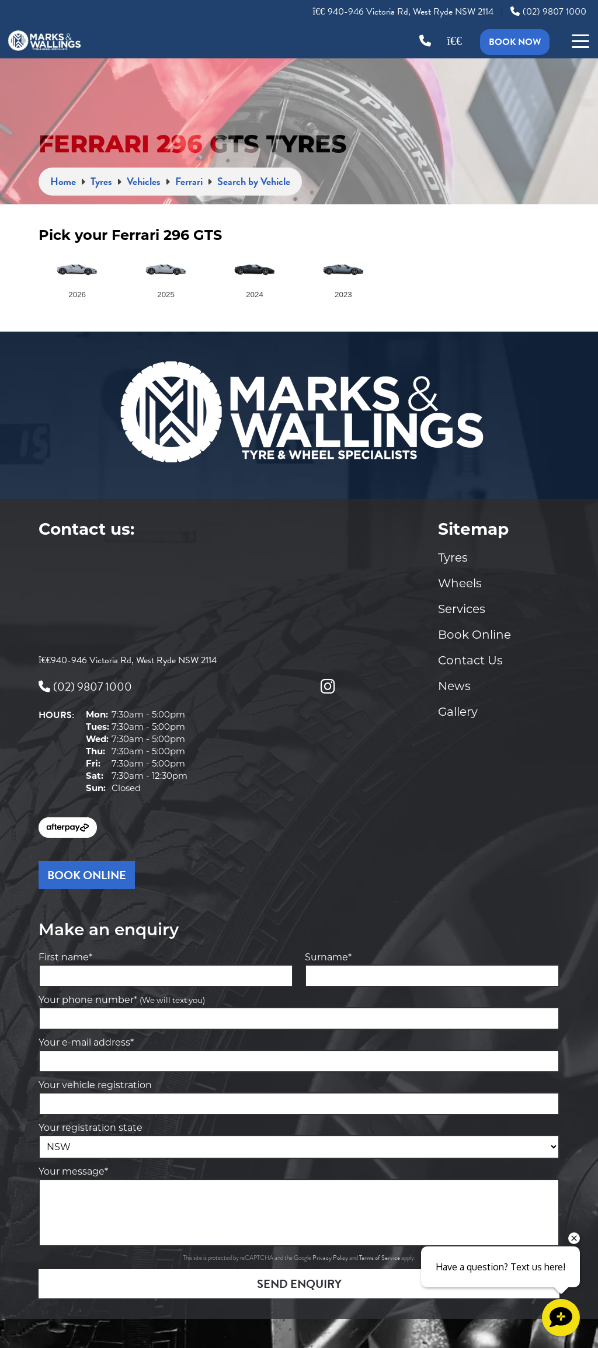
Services (461, 609)
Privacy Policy (330, 1258)
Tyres (453, 558)
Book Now (515, 42)
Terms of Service (380, 1258)
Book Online (474, 635)
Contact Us (470, 660)
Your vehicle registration (95, 1085)
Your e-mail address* (86, 1042)
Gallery (458, 712)
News (454, 686)
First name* (65, 957)
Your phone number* (122, 999)
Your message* (73, 1171)
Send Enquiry (299, 1284)
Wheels (460, 583)
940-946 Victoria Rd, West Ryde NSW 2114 (403, 12)
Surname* (328, 957)
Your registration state (90, 1127)
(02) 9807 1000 (548, 12)
